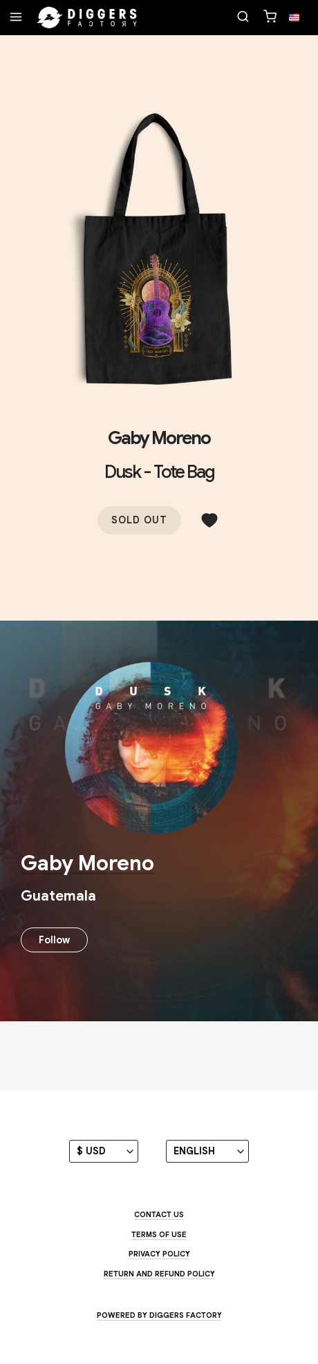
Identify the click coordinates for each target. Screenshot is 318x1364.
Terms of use (159, 1234)
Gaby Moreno (159, 438)
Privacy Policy (159, 1253)
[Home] (87, 18)
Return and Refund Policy (159, 1273)
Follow (54, 940)
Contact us (159, 1214)
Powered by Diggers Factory (159, 1315)
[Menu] (16, 18)
